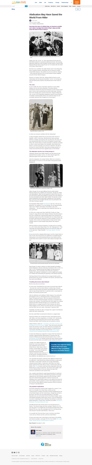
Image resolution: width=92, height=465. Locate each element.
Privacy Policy (41, 458)
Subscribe (28, 455)
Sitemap (60, 455)
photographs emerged (34, 338)
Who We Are (53, 6)
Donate (58, 6)
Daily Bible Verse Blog (54, 455)
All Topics (43, 455)
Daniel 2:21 (55, 406)
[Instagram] (17, 452)
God (36, 2)
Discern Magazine (64, 6)
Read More (38, 435)
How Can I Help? (15, 455)
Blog (70, 6)
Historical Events (40, 23)
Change (57, 2)
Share (38, 22)
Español (74, 6)
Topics (78, 9)
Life (45, 2)
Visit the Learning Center (77, 2)
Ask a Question (22, 455)
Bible (40, 2)
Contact (32, 455)
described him (47, 203)
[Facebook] (12, 452)
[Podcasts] (19, 452)
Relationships (65, 2)
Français (78, 6)
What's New (47, 6)
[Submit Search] (26, 6)
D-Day (36, 366)
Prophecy (50, 2)
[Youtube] (15, 452)
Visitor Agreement (34, 458)
